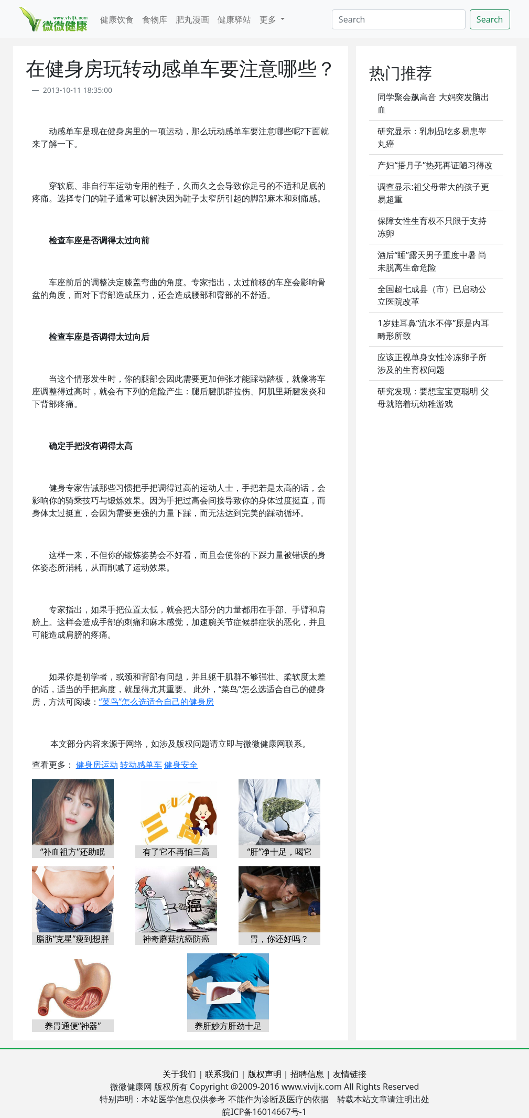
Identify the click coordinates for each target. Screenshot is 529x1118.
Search (490, 19)
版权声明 (265, 1074)
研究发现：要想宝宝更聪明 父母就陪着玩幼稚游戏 (433, 397)
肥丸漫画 (192, 19)
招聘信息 (307, 1074)
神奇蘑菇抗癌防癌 (176, 938)
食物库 (154, 19)
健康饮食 (117, 19)
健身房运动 (97, 764)
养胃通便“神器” (73, 1025)
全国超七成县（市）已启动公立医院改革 (432, 295)
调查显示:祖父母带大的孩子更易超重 (433, 193)
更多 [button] (269, 19)
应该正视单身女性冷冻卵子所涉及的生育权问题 (432, 363)
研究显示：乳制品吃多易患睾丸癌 (432, 137)
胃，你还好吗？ (279, 938)
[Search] (399, 19)
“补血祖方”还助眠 (72, 851)
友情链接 (349, 1074)
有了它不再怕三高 (176, 851)
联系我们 (222, 1074)
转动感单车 (141, 764)
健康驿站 (234, 19)
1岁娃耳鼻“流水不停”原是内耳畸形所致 (433, 329)
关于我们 (179, 1074)
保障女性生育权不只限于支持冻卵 (432, 227)
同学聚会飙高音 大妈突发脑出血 (433, 103)
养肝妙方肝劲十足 (228, 1025)
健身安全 (181, 764)
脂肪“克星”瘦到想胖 (73, 938)
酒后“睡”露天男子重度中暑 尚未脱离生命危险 (432, 261)
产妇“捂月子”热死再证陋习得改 (435, 165)
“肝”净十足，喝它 (279, 851)
